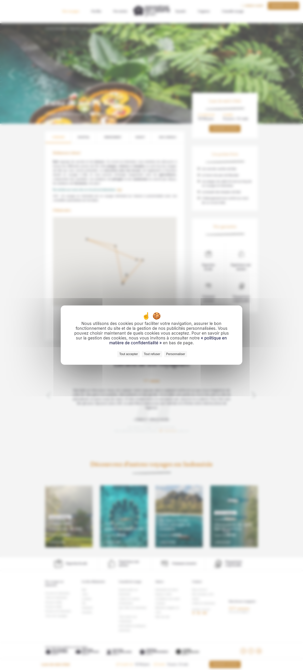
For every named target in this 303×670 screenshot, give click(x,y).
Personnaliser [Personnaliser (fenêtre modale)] (175, 354)
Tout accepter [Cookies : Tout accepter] (128, 354)
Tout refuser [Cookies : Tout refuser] (152, 354)
